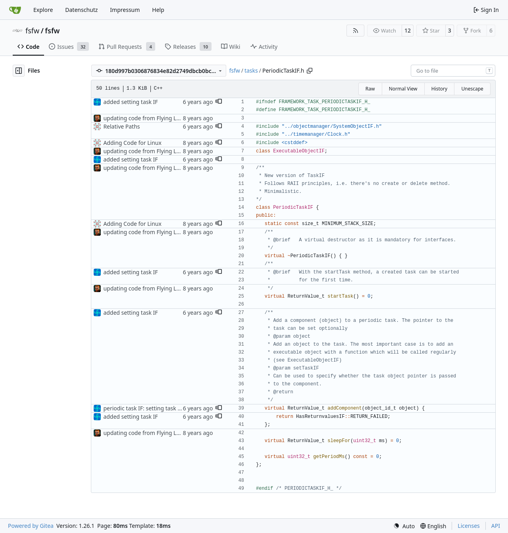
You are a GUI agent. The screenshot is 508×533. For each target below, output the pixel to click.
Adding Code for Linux (132, 142)
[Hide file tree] (19, 71)
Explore (43, 9)
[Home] (15, 10)
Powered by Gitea (31, 525)
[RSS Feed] (355, 31)
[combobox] (453, 71)
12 (407, 30)
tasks (251, 70)
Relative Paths (121, 126)
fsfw (32, 31)
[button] (219, 102)
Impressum (125, 9)
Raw (370, 88)
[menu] (404, 526)
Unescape (472, 88)
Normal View (403, 88)
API (495, 525)
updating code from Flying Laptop (147, 118)
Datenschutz (81, 9)
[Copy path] (309, 70)
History (439, 88)
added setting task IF (130, 102)
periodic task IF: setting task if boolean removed (165, 408)
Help (158, 9)
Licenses (469, 525)
